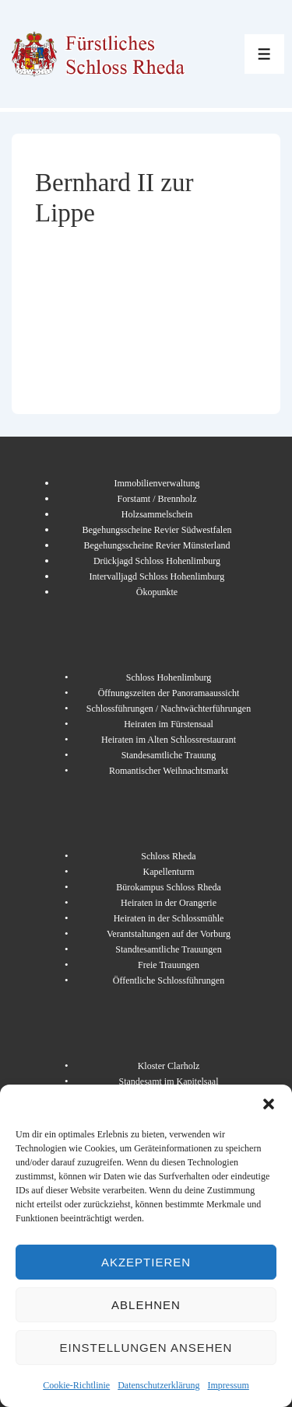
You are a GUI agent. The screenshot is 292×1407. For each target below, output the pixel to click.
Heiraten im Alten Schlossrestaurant (168, 739)
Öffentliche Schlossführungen (168, 980)
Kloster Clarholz (169, 1065)
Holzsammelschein (156, 514)
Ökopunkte (157, 592)
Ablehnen (146, 1304)
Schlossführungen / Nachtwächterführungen (168, 708)
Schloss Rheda (168, 856)
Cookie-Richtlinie (76, 1385)
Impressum (227, 1385)
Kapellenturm (169, 871)
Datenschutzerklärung (158, 1385)
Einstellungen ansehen (146, 1347)
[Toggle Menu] (264, 54)
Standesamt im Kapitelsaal (169, 1081)
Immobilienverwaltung (157, 483)
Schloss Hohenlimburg (168, 677)
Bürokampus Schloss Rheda (168, 887)
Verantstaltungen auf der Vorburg (168, 933)
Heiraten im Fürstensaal (168, 724)
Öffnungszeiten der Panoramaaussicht (169, 693)
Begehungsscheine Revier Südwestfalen (157, 529)
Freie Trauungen (168, 964)
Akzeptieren (146, 1262)
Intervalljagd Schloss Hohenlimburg (157, 576)
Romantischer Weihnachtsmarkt (168, 770)
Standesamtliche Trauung (168, 755)
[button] (268, 1104)
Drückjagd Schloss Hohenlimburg (156, 560)
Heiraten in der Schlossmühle (169, 918)
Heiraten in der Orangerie (168, 902)
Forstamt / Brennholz (157, 498)
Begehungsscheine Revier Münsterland (157, 545)
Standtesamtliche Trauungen (168, 949)
